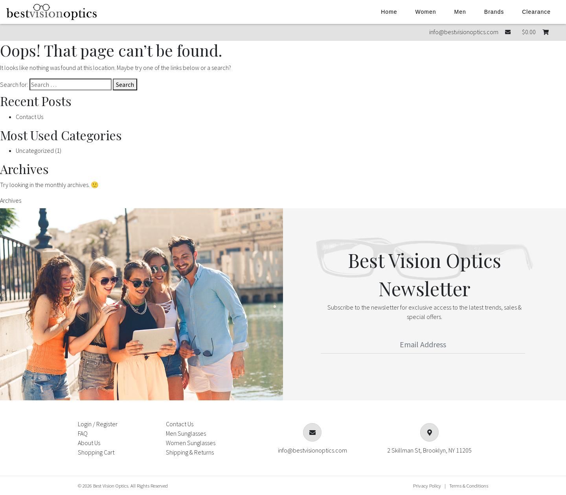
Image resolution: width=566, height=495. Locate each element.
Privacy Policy (427, 485)
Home (389, 12)
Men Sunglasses (186, 433)
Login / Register (98, 424)
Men (460, 12)
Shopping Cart (96, 452)
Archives (10, 200)
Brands (494, 12)
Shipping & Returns (190, 452)
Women (425, 12)
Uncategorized (35, 150)
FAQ (83, 433)
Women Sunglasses (190, 443)
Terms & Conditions (468, 485)
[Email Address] (423, 344)
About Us (89, 443)
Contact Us (29, 117)
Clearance (536, 12)
